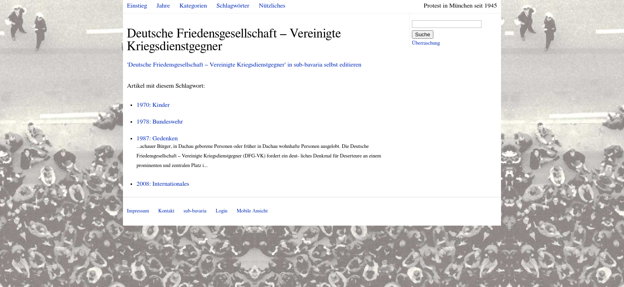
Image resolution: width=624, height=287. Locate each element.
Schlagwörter (232, 5)
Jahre (163, 5)
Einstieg (137, 5)
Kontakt (166, 211)
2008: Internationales (162, 184)
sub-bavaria (194, 211)
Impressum (138, 211)
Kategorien (193, 5)
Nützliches (272, 5)
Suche (422, 34)
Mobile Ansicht (252, 211)
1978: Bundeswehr (159, 121)
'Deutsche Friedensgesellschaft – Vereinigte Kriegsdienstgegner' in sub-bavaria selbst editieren (244, 64)
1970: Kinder (153, 105)
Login (222, 211)
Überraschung (426, 43)
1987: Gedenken (157, 138)
